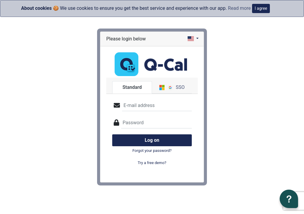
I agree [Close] (261, 8)
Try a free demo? (152, 162)
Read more (239, 8)
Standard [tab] (132, 87)
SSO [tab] (172, 87)
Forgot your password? (152, 150)
